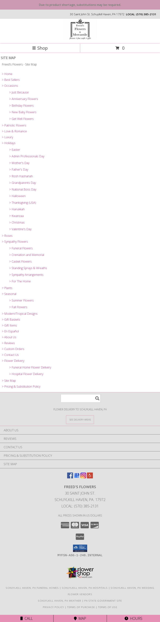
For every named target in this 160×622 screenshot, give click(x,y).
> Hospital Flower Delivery (26, 374)
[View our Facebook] (70, 477)
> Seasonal (9, 294)
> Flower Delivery (13, 361)
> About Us (9, 337)
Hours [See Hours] (133, 618)
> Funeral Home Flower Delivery (30, 367)
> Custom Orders (13, 349)
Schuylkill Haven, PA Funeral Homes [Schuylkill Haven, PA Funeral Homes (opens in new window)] (32, 587)
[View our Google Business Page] (77, 477)
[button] (80, 548)
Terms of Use (107, 607)
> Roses (7, 236)
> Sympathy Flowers (15, 242)
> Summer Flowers (21, 300)
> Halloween (17, 196)
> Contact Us (10, 355)
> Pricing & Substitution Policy (21, 386)
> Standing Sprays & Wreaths (28, 268)
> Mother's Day (19, 163)
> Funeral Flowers (21, 248)
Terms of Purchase (81, 607)
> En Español (10, 331)
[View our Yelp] (90, 477)
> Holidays (8, 143)
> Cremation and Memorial (26, 255)
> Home (7, 74)
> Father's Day (18, 169)
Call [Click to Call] (26, 618)
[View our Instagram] (83, 477)
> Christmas (17, 222)
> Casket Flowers (20, 261)
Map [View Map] (80, 618)
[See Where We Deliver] (80, 419)
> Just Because (19, 92)
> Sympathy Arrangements (26, 275)
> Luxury (7, 137)
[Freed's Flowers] (80, 38)
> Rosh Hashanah (21, 176)
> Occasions (10, 86)
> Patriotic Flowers (14, 125)
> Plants (7, 288)
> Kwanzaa (16, 216)
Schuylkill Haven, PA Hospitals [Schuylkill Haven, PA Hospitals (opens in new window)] (85, 587)
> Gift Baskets (11, 320)
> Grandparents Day (22, 183)
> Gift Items (9, 325)
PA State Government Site (103, 600)
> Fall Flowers (18, 307)
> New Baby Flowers (22, 112)
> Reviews (8, 343)
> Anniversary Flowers (23, 99)
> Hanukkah (17, 209)
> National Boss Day (22, 189)
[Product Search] (80, 398)
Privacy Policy (53, 607)
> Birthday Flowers (21, 106)
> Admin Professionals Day (26, 156)
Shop (40, 48)
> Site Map (9, 381)
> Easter (14, 150)
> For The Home (20, 281)
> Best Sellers (11, 80)
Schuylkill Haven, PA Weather (59, 600)
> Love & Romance (14, 131)
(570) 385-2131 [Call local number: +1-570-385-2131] (146, 14)
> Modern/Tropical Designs (20, 314)
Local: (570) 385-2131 (80, 506)
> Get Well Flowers (21, 119)
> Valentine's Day (20, 229)
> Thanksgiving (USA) (22, 203)
